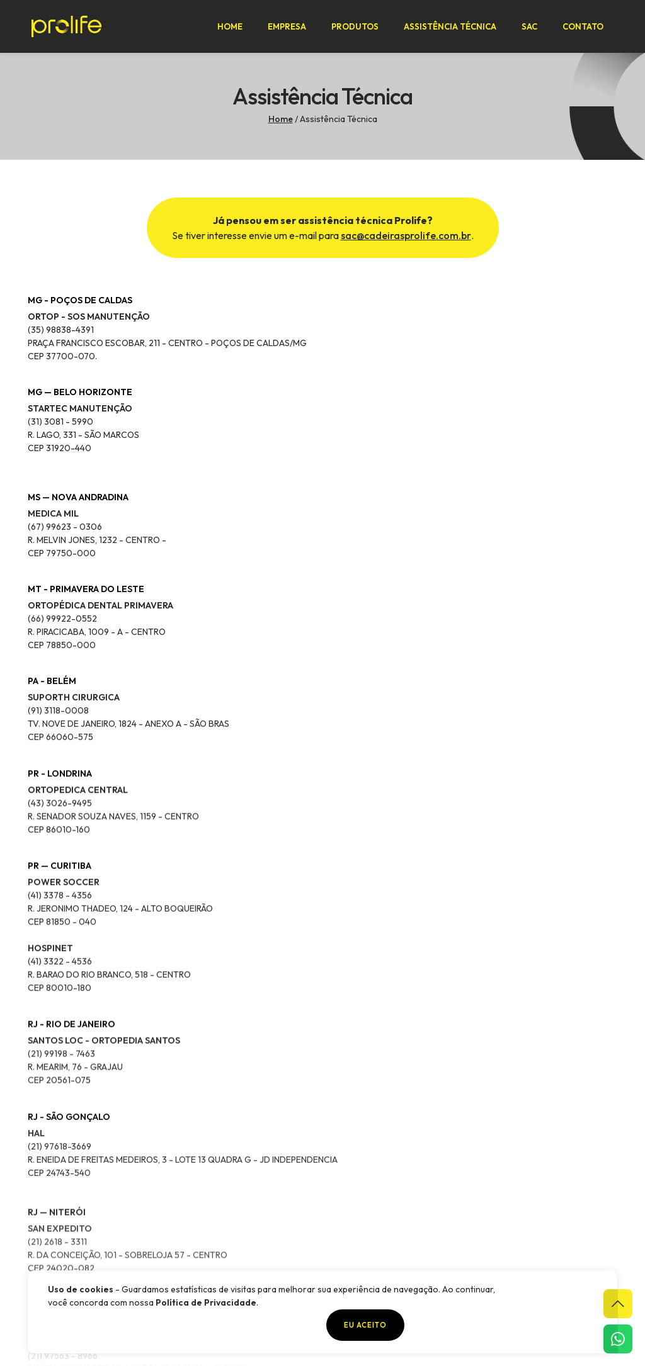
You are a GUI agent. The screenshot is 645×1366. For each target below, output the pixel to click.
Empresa (290, 29)
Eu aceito (558, 1325)
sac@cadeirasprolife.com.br (406, 270)
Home (233, 29)
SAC (533, 29)
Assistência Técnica (454, 29)
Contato (586, 29)
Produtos (358, 29)
